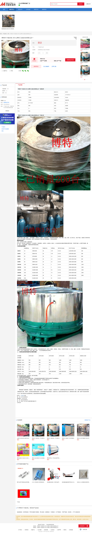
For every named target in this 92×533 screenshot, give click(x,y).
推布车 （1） (5, 90)
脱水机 (69, 512)
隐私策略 (46, 529)
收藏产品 (4, 70)
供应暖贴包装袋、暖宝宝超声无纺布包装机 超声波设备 (58, 482)
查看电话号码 (70, 59)
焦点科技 (47, 531)
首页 (1, 33)
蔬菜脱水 (47, 512)
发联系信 (36, 66)
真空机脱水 (26, 512)
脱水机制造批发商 (50, 524)
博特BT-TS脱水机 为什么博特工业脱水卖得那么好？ (48, 526)
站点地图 (39, 529)
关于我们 (20, 529)
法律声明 (59, 529)
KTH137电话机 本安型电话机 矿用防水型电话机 (42, 482)
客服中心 (33, 529)
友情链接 (71, 529)
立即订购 (54, 66)
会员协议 (52, 529)
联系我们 (27, 529)
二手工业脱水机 (76, 512)
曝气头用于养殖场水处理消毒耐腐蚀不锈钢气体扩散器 (28, 482)
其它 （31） (4, 92)
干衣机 (18, 502)
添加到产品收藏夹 (5, 128)
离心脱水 (42, 512)
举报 (11, 70)
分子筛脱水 (58, 512)
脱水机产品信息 (41, 524)
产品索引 (3, 126)
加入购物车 (46, 66)
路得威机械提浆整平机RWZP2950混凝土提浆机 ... (72, 482)
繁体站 (65, 529)
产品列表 (5, 33)
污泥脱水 (52, 512)
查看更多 (7, 110)
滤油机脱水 (19, 512)
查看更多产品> (88, 420)
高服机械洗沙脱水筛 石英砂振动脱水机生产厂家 (11, 28)
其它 (8, 33)
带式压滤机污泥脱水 (34, 512)
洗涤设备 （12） (5, 88)
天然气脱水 (64, 512)
